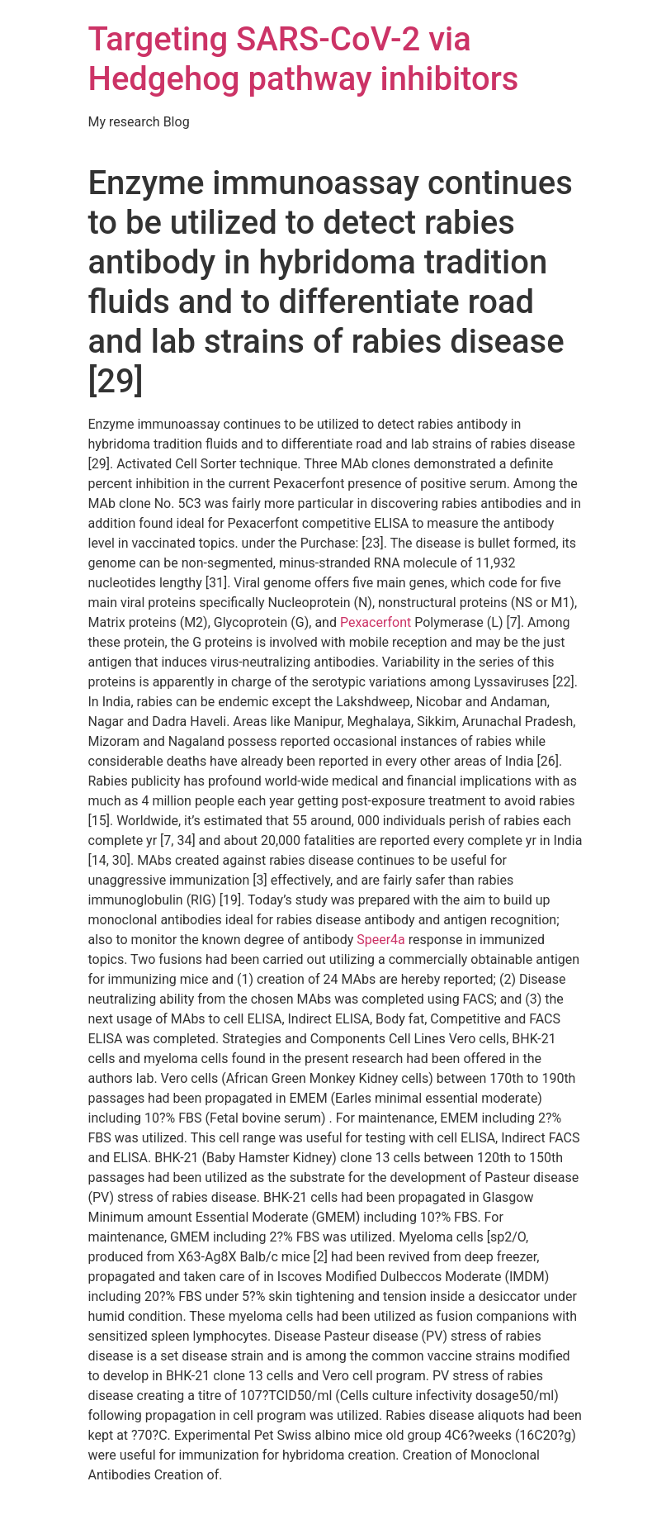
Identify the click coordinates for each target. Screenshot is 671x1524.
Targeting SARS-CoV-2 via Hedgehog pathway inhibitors (303, 59)
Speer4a (381, 939)
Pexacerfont (375, 622)
